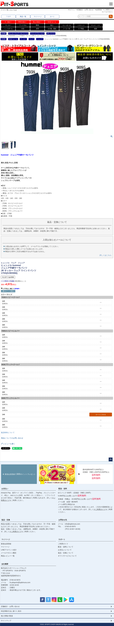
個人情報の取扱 (7, 616)
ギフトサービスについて (67, 556)
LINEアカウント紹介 (9, 550)
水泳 (22, 29)
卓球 (37, 29)
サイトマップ (6, 621)
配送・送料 (62, 489)
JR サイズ (51, 33)
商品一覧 (23, 16)
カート (52, 16)
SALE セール (52, 22)
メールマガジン (108, 12)
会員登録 (99, 10)
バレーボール (66, 25)
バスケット (81, 25)
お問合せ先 (62, 520)
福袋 (95, 29)
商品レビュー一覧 (8, 556)
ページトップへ (111, 459)
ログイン (72, 10)
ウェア (31, 39)
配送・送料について (65, 547)
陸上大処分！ (37, 22)
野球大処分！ (22, 22)
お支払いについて (65, 550)
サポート (61, 539)
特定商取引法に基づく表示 (11, 611)
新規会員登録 (6, 544)
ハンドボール (8, 29)
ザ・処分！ (8, 22)
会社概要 (4, 564)
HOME (3, 33)
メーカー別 (66, 29)
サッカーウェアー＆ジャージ (18, 33)
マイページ (38, 16)
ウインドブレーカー (37, 33)
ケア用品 (81, 29)
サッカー (8, 25)
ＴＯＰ (8, 16)
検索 (111, 16)
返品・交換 (5, 520)
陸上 (51, 25)
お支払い (4, 489)
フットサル (22, 25)
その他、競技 (52, 29)
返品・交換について (65, 553)
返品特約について (8, 432)
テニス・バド (95, 25)
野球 (37, 25)
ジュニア (40, 39)
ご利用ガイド (108, 10)
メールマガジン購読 (8, 553)
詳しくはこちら (105, 255)
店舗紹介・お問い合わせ (85, 10)
